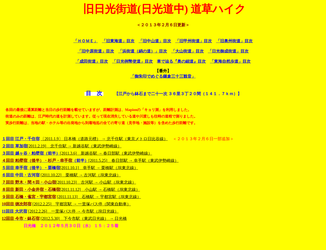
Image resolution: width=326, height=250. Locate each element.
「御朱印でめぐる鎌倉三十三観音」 (163, 76)
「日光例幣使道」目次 (132, 61)
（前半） (45, 160)
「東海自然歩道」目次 (230, 61)
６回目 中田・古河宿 (21, 175)
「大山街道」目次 (187, 51)
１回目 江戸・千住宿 (21, 139)
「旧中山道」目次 (155, 41)
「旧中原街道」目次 (95, 51)
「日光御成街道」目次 (228, 51)
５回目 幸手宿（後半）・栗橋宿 (31, 168)
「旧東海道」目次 (118, 41)
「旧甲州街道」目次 (193, 41)
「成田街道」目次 (91, 61)
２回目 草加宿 (14, 146)
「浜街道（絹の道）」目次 (142, 51)
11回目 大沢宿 (14, 211)
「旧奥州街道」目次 (234, 41)
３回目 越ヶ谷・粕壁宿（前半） (31, 153)
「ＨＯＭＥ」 (85, 41)
